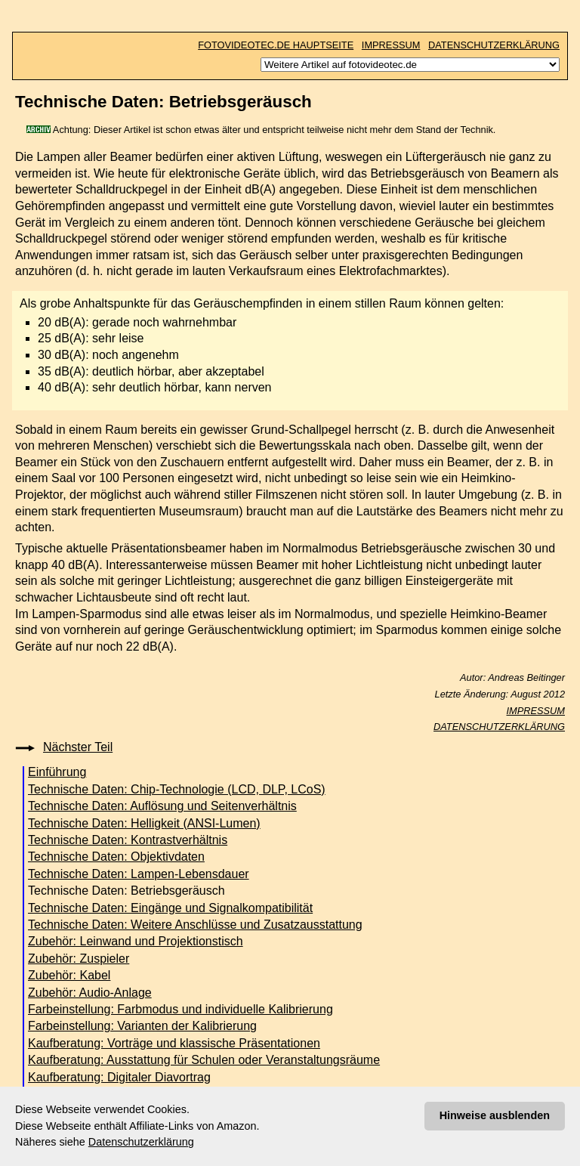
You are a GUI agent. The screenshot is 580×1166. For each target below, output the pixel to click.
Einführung (57, 771)
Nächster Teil (78, 747)
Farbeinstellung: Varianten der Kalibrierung (142, 1025)
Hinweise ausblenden (495, 1115)
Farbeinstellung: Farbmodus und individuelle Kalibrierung (180, 1009)
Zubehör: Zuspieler (78, 958)
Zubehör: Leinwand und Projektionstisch (135, 941)
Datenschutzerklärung (141, 1142)
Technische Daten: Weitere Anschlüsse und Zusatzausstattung (195, 924)
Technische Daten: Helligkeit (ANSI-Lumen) (144, 823)
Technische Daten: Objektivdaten (116, 856)
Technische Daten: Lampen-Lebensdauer (138, 874)
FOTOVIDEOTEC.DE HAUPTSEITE (275, 45)
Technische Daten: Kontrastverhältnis (127, 840)
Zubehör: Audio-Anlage (90, 992)
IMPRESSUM (391, 45)
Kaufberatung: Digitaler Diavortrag (119, 1077)
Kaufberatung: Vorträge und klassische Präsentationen (174, 1043)
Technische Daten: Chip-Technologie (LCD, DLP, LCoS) (176, 789)
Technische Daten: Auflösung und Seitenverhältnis (162, 805)
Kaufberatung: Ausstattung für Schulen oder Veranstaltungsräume (204, 1059)
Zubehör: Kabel (69, 975)
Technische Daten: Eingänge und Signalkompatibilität (170, 908)
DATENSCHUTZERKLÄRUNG (494, 45)
